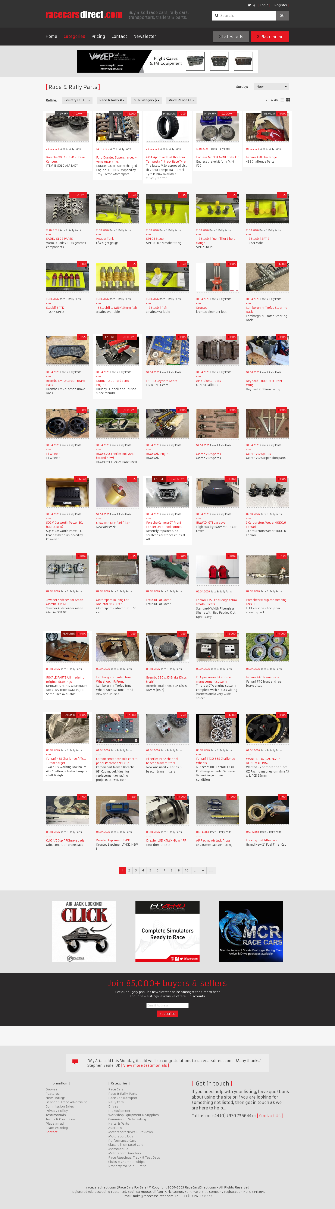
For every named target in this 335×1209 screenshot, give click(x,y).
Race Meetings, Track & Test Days (134, 1157)
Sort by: (242, 87)
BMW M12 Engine (158, 454)
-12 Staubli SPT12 (257, 239)
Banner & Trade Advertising (66, 1102)
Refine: (51, 100)
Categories (74, 36)
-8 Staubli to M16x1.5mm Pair (116, 308)
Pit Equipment (119, 1111)
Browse (51, 1089)
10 (187, 870)
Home (51, 36)
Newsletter (145, 36)
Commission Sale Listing (127, 1119)
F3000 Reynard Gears (161, 381)
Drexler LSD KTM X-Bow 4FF (166, 840)
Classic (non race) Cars (126, 1145)
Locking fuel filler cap (261, 840)
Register (280, 5)
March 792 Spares (208, 454)
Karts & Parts (118, 1123)
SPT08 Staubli (156, 239)
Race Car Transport (122, 1098)
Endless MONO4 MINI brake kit (217, 157)
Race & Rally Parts (122, 1094)
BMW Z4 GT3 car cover (211, 522)
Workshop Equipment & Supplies (133, 1115)
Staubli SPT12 (55, 308)
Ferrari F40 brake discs (262, 677)
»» (211, 870)
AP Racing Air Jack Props (213, 840)
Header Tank (105, 239)
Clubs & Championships (126, 1162)
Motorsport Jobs (120, 1136)
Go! (282, 15)
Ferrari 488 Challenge (261, 157)
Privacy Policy (57, 1111)
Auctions (115, 1128)
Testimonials (56, 1115)
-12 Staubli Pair (157, 308)
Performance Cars (122, 1141)
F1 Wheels (53, 454)
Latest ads (231, 36)
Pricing (98, 36)
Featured (53, 1094)
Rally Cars (116, 1102)
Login (264, 5)
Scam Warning (57, 1128)
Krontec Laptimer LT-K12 (113, 840)
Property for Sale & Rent (127, 1166)
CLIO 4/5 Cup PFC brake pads (65, 840)
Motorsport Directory (124, 1153)
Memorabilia (118, 1149)
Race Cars (115, 1089)
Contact (119, 36)
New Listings (56, 1098)
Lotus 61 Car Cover (158, 600)
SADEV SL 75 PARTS (59, 239)
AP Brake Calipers (208, 381)
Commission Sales (60, 1106)
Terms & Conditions (60, 1119)
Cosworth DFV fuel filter (113, 523)
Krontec (201, 308)
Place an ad (270, 36)
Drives (113, 1106)
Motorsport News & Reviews (130, 1132)
